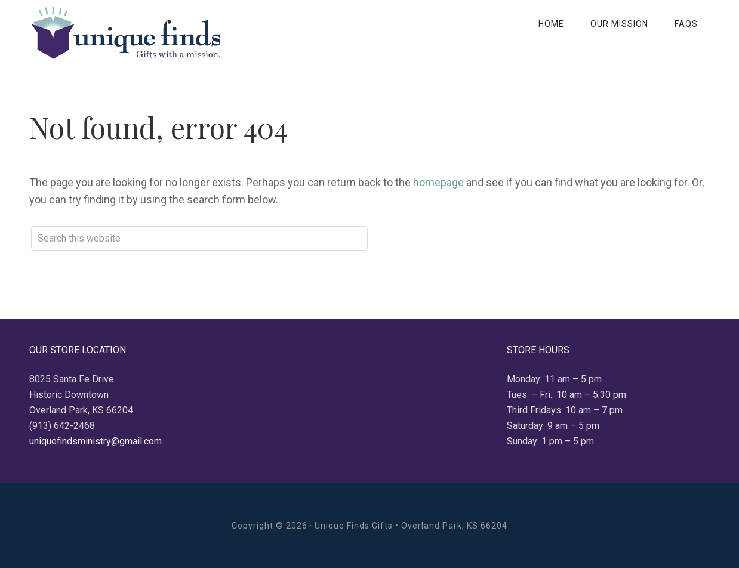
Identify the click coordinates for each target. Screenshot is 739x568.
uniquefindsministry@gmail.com (95, 441)
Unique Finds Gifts (124, 33)
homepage (438, 182)
